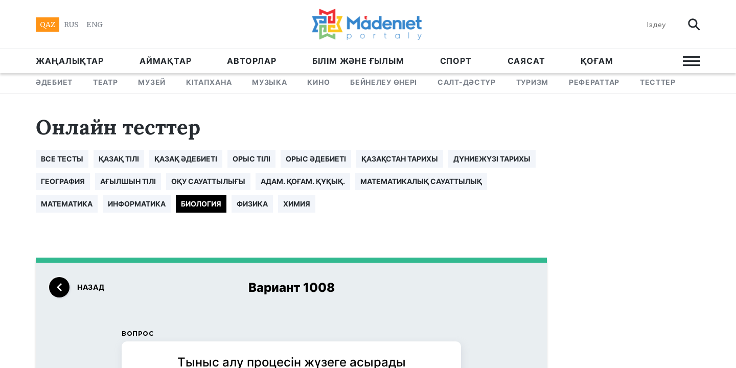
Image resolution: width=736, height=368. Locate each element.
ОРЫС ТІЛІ (251, 158)
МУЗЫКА (269, 82)
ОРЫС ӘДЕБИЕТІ (316, 158)
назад (77, 287)
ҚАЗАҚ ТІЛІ (119, 158)
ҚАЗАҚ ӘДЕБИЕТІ (185, 158)
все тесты (62, 158)
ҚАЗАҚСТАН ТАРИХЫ (399, 158)
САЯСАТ (526, 61)
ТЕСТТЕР (658, 82)
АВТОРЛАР (251, 61)
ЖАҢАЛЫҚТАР (70, 61)
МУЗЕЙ (152, 82)
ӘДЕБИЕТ (54, 82)
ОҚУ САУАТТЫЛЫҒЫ (208, 181)
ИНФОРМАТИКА (137, 203)
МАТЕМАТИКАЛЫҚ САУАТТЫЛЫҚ (421, 181)
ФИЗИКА (252, 203)
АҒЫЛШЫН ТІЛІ (128, 181)
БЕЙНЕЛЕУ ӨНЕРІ (383, 82)
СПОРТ (456, 61)
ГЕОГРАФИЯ (63, 181)
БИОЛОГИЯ (201, 203)
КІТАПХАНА (209, 82)
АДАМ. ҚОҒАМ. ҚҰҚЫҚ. (303, 181)
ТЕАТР (105, 82)
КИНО (318, 82)
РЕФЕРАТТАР (594, 82)
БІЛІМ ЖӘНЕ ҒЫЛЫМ (358, 61)
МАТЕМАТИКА (67, 203)
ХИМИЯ (296, 203)
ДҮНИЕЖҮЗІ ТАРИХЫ (492, 158)
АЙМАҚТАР (165, 61)
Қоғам (597, 61)
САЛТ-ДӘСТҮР (467, 82)
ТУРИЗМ (532, 82)
